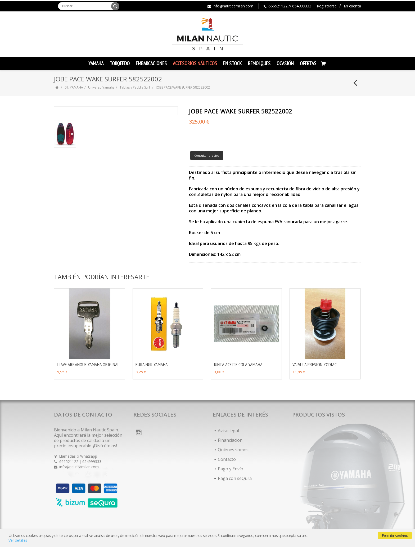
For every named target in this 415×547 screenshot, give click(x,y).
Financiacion (230, 440)
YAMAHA (95, 63)
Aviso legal (228, 431)
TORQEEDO (120, 63)
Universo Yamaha (101, 87)
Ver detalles (17, 540)
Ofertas (308, 63)
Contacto (227, 459)
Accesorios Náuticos (195, 63)
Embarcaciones (151, 63)
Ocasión (285, 63)
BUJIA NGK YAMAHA (152, 364)
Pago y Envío (230, 469)
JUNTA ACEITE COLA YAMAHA (238, 364)
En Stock (232, 63)
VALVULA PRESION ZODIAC (314, 364)
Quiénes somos (233, 450)
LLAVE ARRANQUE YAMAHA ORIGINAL (88, 364)
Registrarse (327, 5)
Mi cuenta (352, 5)
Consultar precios (206, 155)
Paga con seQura (235, 478)
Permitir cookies (395, 535)
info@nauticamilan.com (233, 5)
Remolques (259, 63)
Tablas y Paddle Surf (135, 87)
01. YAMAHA (74, 87)
